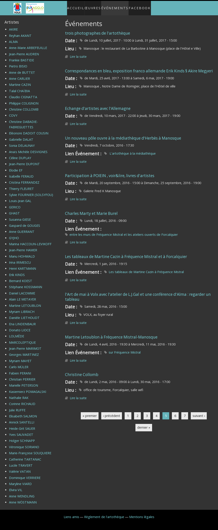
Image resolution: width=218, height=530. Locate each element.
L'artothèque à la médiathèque (132, 149)
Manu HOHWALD (22, 252)
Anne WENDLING (21, 492)
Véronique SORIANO (24, 443)
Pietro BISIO (18, 62)
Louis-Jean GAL (20, 197)
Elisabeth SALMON (23, 412)
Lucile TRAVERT (21, 461)
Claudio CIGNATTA (23, 93)
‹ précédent (111, 412)
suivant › (199, 412)
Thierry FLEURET (21, 185)
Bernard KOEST (20, 277)
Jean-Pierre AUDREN (24, 50)
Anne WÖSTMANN (23, 498)
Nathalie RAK (18, 394)
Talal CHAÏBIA (19, 87)
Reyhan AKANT (20, 32)
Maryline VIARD (20, 480)
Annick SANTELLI (21, 418)
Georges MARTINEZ (24, 351)
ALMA (13, 38)
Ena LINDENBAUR (22, 320)
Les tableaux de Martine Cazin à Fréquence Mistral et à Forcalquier (126, 252)
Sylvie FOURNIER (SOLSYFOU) (31, 191)
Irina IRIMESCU (20, 258)
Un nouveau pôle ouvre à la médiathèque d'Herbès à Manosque (123, 134)
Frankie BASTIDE (21, 56)
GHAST (14, 209)
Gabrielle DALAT (21, 136)
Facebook (144, 6)
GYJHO (14, 234)
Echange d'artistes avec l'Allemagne (97, 104)
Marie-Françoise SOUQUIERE (30, 449)
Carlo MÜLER (18, 363)
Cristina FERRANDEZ (24, 179)
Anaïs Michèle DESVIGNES (28, 148)
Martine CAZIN (20, 81)
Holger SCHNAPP (22, 437)
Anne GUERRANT (21, 228)
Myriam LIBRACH (21, 308)
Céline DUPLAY (20, 154)
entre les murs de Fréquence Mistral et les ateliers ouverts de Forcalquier (124, 231)
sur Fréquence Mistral (125, 348)
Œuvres (92, 6)
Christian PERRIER (22, 375)
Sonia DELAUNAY (22, 142)
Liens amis (71, 513)
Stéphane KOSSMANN (25, 283)
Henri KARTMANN (22, 265)
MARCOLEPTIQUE (22, 338)
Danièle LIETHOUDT (24, 314)
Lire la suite (78, 53)
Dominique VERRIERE (24, 474)
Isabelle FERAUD (21, 172)
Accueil (71, 6)
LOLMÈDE (16, 332)
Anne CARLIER (19, 75)
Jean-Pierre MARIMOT (25, 345)
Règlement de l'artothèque (104, 513)
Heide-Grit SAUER (22, 425)
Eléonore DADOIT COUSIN (28, 129)
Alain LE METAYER (22, 296)
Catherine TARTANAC (25, 455)
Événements (117, 6)
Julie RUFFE (17, 406)
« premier (90, 412)
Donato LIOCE (19, 326)
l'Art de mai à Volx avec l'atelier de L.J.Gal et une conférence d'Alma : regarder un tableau (138, 293)
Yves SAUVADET (21, 431)
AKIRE (13, 26)
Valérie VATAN (20, 468)
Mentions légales (141, 513)
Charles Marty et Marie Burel (91, 209)
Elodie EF (15, 166)
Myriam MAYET (20, 357)
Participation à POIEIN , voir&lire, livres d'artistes (109, 172)
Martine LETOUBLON (25, 302)
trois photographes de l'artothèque (97, 29)
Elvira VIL (15, 486)
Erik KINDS (17, 271)
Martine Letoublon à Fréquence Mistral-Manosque (111, 333)
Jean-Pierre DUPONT (24, 160)
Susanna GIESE (20, 216)
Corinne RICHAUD (22, 400)
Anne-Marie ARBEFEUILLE (28, 44)
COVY (13, 112)
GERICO (14, 203)
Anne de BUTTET (22, 69)
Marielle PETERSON (23, 382)
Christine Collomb (81, 370)
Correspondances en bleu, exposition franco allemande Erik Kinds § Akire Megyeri (139, 67)
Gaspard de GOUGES (24, 222)
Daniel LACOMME (22, 289)
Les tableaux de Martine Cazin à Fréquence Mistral (146, 268)
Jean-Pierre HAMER (23, 246)
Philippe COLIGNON (23, 99)
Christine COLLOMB (23, 105)
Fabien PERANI (20, 369)
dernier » (143, 424)
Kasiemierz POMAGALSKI (27, 388)
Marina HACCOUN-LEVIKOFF (30, 240)
